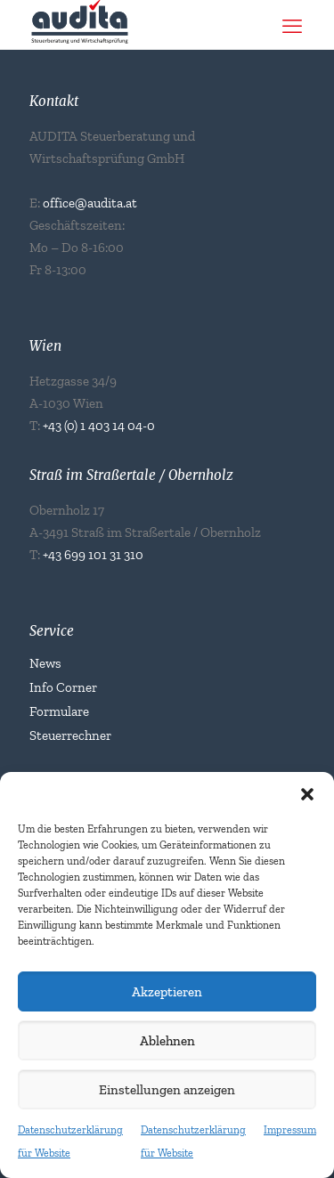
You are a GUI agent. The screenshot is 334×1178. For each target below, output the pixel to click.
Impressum (290, 1130)
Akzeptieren (167, 992)
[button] (307, 794)
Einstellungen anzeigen (167, 1090)
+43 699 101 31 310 (93, 555)
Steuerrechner (70, 735)
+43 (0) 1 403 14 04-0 (99, 426)
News (45, 663)
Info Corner (63, 687)
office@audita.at (90, 203)
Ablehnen (167, 1041)
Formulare (59, 711)
